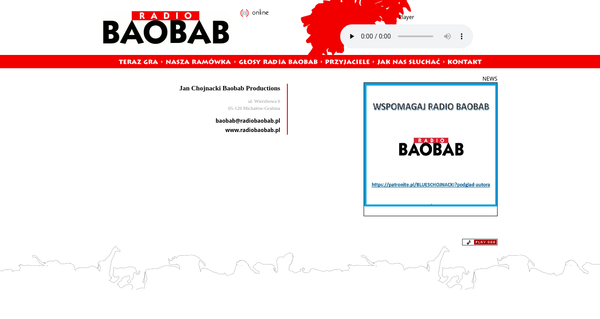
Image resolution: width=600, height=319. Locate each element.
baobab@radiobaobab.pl (248, 120)
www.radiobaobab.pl (252, 130)
